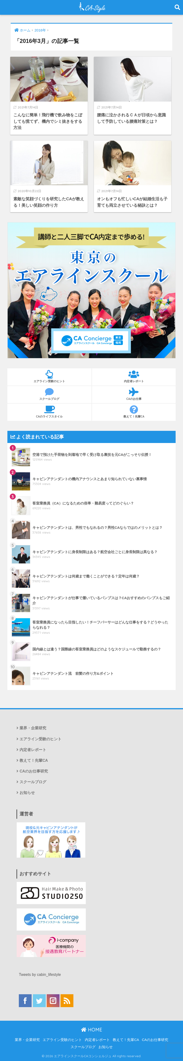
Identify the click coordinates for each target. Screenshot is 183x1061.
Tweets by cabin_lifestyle (40, 975)
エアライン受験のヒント (49, 376)
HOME (91, 1030)
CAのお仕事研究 (34, 771)
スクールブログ (49, 394)
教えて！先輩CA (134, 411)
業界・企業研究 (33, 728)
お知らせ (27, 793)
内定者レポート (134, 376)
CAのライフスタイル (49, 411)
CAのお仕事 (134, 394)
